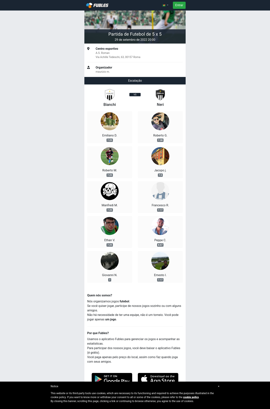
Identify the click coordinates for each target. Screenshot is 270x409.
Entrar (179, 5)
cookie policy (191, 397)
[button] (165, 5)
